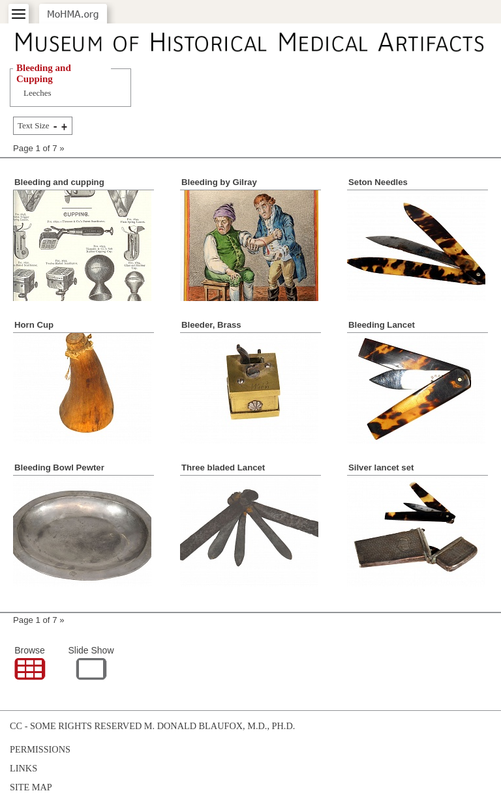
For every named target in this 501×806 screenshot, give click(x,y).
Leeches (37, 93)
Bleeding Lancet (381, 325)
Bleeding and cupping (59, 182)
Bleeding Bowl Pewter (59, 467)
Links (23, 768)
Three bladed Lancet (223, 467)
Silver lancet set (381, 467)
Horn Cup (33, 325)
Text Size (34, 125)
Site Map (31, 787)
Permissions (40, 749)
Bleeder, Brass (211, 325)
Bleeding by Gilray (219, 182)
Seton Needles (378, 182)
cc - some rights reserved (76, 726)
